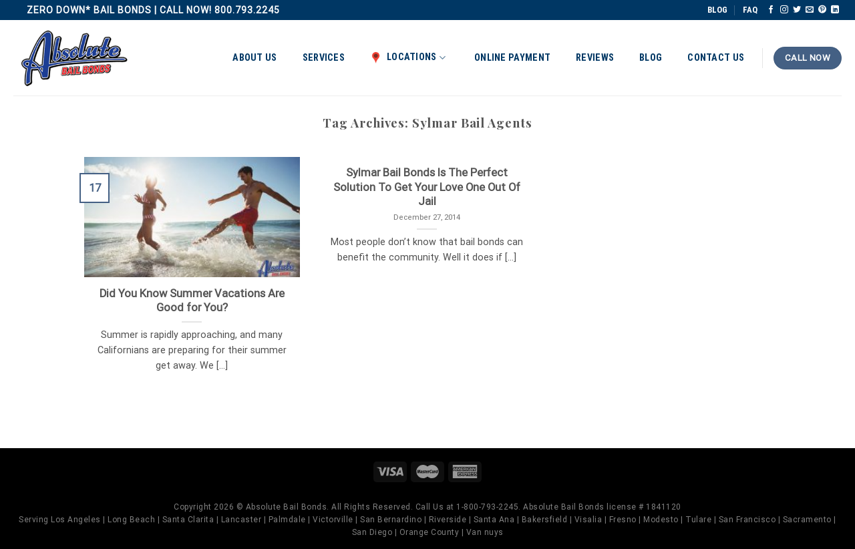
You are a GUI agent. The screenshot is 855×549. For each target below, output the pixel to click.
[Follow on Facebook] (771, 10)
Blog (650, 57)
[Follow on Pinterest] (822, 10)
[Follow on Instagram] (784, 10)
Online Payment (512, 57)
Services (324, 57)
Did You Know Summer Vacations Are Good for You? (192, 301)
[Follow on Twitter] (797, 10)
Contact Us (715, 57)
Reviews (595, 57)
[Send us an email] (810, 10)
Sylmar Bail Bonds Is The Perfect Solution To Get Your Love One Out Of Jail (426, 187)
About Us (254, 57)
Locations (408, 57)
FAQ (750, 10)
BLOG (717, 10)
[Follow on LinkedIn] (835, 10)
